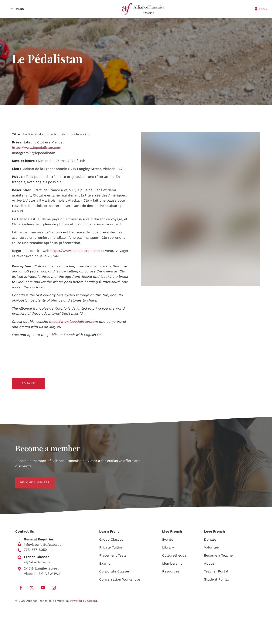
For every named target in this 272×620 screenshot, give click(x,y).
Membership (172, 563)
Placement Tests (112, 555)
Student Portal (216, 579)
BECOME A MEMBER (30, 479)
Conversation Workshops (119, 579)
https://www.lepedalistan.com (36, 148)
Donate (210, 539)
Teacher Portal (216, 571)
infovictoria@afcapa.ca (42, 545)
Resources (170, 571)
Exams (104, 563)
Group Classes (111, 539)
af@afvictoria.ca (37, 562)
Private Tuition (111, 547)
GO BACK (19, 380)
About (209, 563)
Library (168, 547)
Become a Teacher (219, 555)
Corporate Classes (114, 571)
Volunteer (212, 547)
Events (167, 539)
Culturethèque (174, 555)
